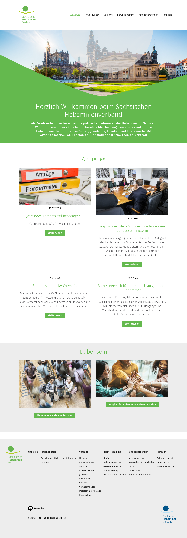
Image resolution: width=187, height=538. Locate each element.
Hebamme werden (112, 462)
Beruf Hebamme (126, 14)
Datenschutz (85, 495)
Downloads (134, 470)
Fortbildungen (91, 14)
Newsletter (36, 508)
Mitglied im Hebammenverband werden (132, 404)
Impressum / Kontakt (90, 491)
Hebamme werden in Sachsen (54, 415)
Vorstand (83, 466)
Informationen (86, 462)
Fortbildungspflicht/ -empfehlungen (58, 458)
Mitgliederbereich (148, 14)
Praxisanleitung (111, 470)
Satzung (83, 482)
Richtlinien (84, 478)
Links (131, 466)
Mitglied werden (137, 458)
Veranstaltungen (87, 486)
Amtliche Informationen (140, 474)
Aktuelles (75, 14)
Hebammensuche (165, 466)
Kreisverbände (86, 470)
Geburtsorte (163, 462)
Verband (108, 14)
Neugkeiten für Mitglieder (141, 462)
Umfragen (108, 458)
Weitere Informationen (114, 474)
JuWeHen (83, 474)
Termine (45, 462)
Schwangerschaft (165, 458)
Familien (167, 14)
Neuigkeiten (85, 458)
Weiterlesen (55, 233)
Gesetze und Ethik (112, 466)
